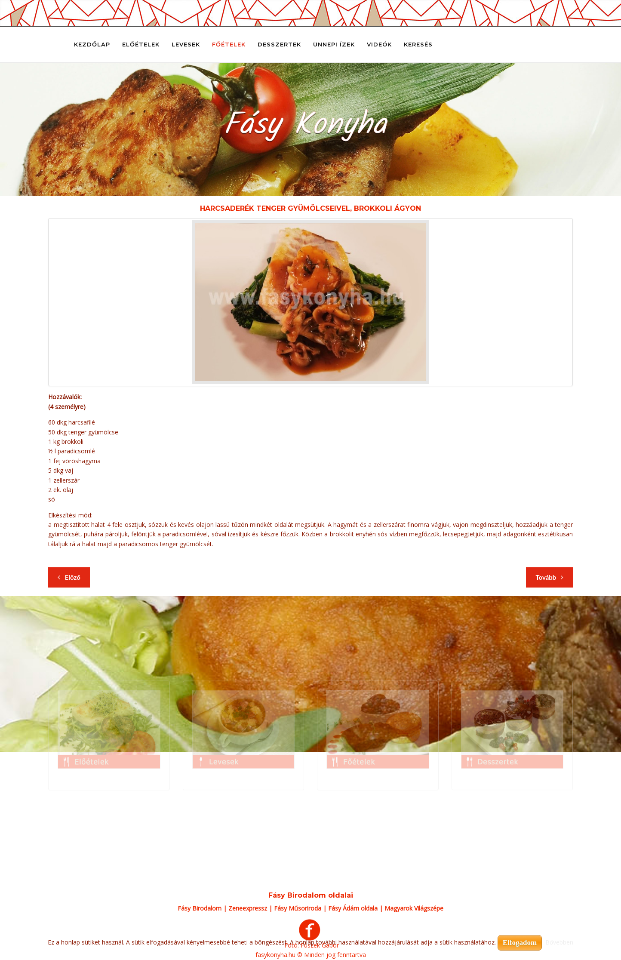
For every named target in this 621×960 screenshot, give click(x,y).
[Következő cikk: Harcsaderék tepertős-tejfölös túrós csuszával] (549, 577)
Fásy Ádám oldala (353, 908)
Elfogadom (520, 942)
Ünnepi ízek (334, 44)
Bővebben (559, 942)
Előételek (141, 44)
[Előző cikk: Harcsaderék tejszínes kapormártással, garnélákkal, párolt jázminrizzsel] (69, 577)
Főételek (229, 44)
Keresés (418, 44)
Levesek (186, 44)
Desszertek (279, 44)
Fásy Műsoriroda (297, 908)
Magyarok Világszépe (413, 908)
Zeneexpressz (247, 908)
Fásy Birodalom (199, 908)
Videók (379, 44)
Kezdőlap (92, 44)
